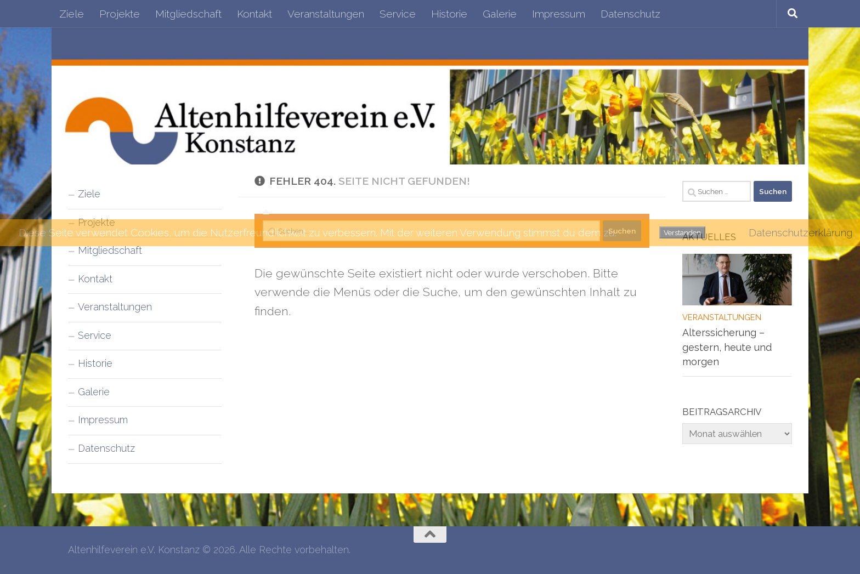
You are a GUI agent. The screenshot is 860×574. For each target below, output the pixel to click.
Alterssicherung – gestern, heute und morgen (727, 347)
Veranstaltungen (325, 14)
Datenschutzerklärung (800, 232)
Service (398, 14)
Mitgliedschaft (188, 14)
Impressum (558, 14)
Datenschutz (630, 14)
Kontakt (254, 14)
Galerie (500, 14)
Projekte (119, 14)
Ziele (71, 14)
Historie (449, 14)
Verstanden (682, 232)
